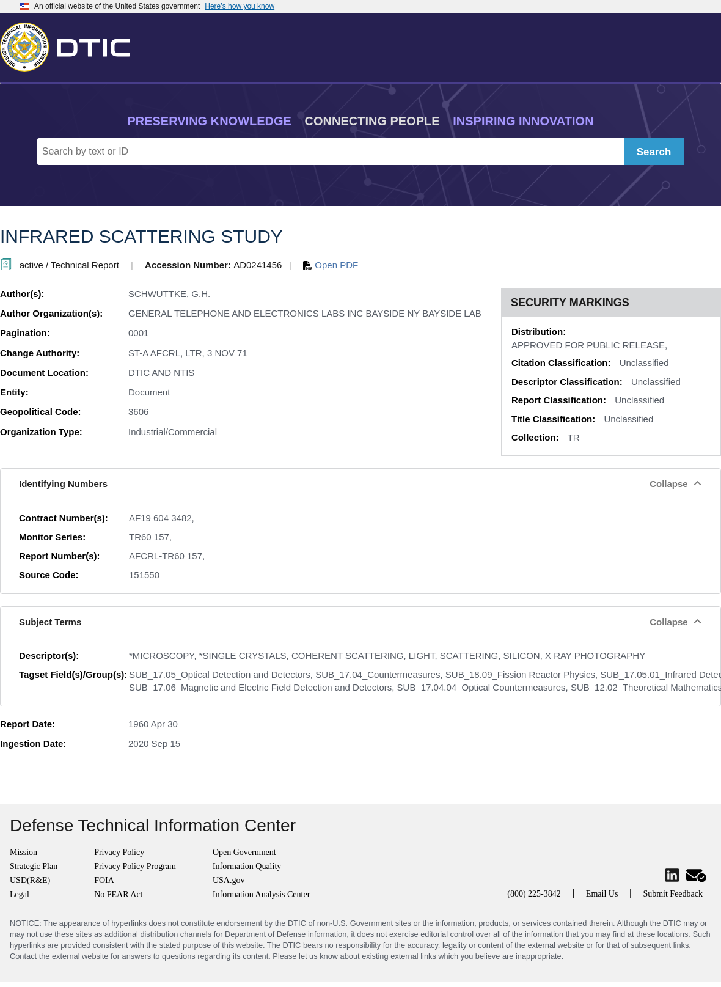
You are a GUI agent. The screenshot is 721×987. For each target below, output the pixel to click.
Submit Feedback (673, 893)
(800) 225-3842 (534, 893)
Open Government (244, 852)
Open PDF (330, 265)
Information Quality (247, 866)
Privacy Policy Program (135, 866)
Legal (19, 894)
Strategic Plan (33, 866)
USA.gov (229, 880)
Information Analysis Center (261, 894)
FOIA (104, 880)
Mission (23, 852)
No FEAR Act (118, 894)
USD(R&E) (30, 880)
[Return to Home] (70, 44)
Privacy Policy (119, 852)
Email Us (602, 893)
